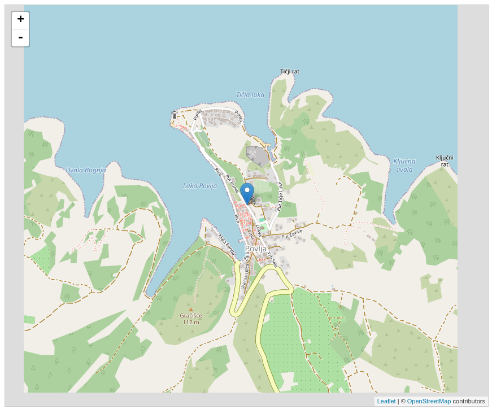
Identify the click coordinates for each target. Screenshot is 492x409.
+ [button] (20, 20)
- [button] (20, 37)
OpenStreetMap (429, 401)
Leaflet (386, 401)
